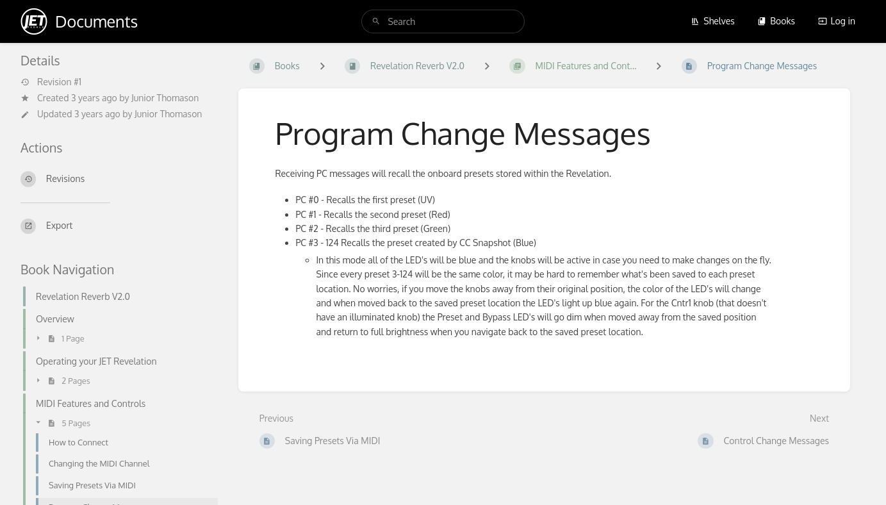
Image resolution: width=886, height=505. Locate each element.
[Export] (119, 226)
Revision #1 (51, 82)
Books (776, 20)
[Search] (376, 21)
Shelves (713, 20)
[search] (442, 21)
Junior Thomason (165, 97)
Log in (836, 20)
